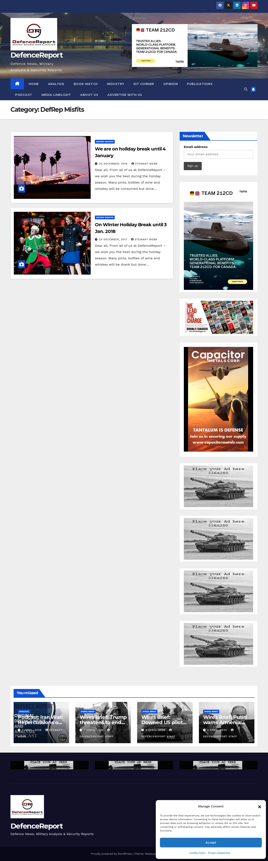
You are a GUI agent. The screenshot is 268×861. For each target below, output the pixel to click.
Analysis (56, 84)
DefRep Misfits (104, 141)
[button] (260, 806)
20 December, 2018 (113, 163)
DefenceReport (36, 55)
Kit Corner (144, 84)
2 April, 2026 (217, 730)
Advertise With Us (124, 95)
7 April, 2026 (32, 730)
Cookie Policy (197, 852)
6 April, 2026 (156, 730)
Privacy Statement (219, 852)
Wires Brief (87, 711)
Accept (210, 842)
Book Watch (86, 84)
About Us (89, 95)
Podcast (23, 95)
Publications (200, 84)
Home (34, 84)
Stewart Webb (144, 163)
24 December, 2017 (113, 239)
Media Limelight (56, 95)
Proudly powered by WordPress (112, 853)
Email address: (196, 147)
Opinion (170, 84)
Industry (115, 84)
